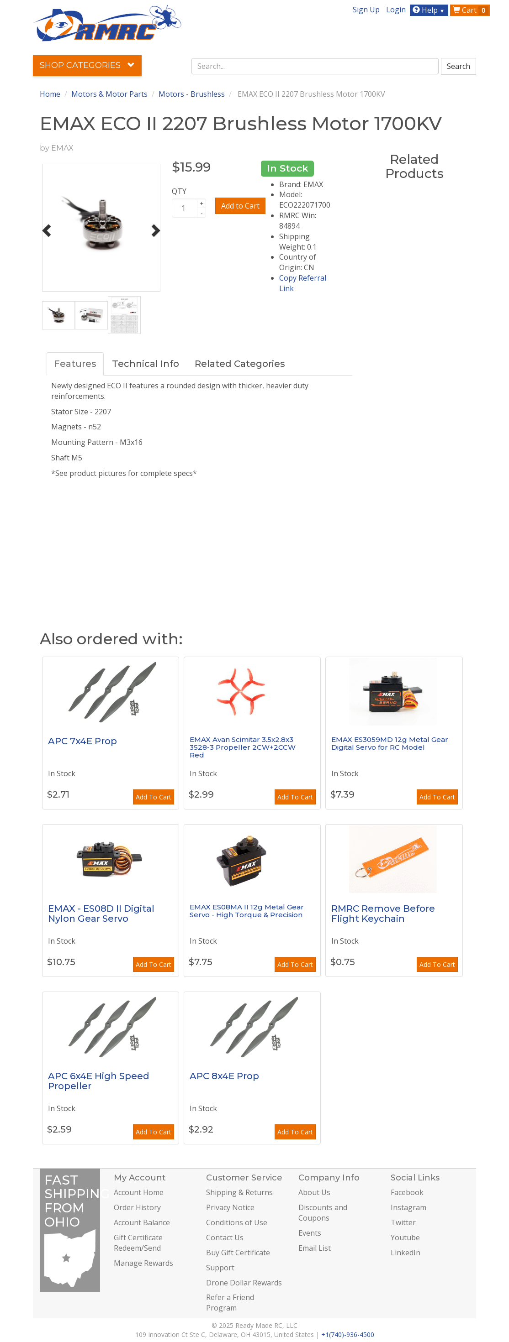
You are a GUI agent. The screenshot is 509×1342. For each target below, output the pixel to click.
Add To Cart (153, 797)
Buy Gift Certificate (238, 1253)
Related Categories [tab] (240, 363)
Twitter (403, 1222)
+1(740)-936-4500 (347, 1334)
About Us (314, 1192)
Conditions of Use (236, 1222)
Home (50, 94)
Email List (314, 1248)
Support (220, 1268)
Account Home (139, 1192)
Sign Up (366, 10)
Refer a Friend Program (230, 1302)
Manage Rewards (143, 1263)
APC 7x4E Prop (82, 741)
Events (309, 1233)
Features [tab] (75, 363)
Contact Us (225, 1237)
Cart (470, 10)
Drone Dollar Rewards (244, 1283)
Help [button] (430, 10)
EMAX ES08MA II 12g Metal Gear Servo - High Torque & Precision (247, 911)
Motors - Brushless (192, 94)
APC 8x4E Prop (224, 1075)
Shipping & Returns (239, 1192)
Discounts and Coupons (322, 1212)
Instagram (408, 1207)
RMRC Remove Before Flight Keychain (383, 913)
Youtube (405, 1237)
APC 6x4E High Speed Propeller (98, 1080)
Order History (137, 1207)
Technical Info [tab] (145, 363)
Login (396, 10)
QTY (179, 191)
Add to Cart (240, 206)
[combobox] (315, 66)
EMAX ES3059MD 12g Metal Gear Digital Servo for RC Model (389, 743)
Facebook (407, 1192)
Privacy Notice (230, 1207)
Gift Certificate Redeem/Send (138, 1242)
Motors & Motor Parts (109, 94)
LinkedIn (405, 1253)
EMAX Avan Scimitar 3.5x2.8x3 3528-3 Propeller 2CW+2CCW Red (243, 747)
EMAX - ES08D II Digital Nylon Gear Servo (101, 913)
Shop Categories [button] (87, 65)
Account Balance (142, 1222)
